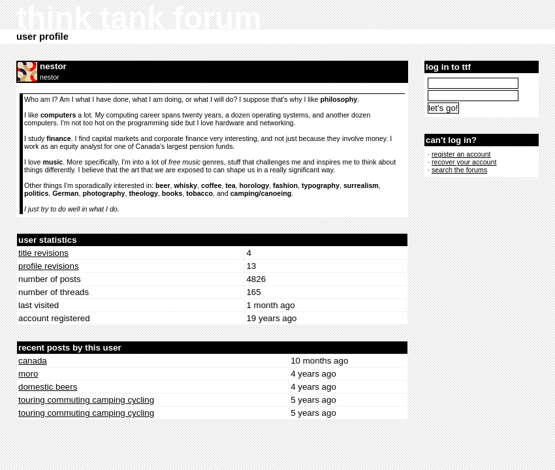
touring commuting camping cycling (86, 400)
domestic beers (47, 387)
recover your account (464, 162)
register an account (461, 154)
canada (32, 361)
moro (28, 374)
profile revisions (48, 266)
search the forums (459, 170)
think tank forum (139, 18)
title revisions (43, 253)
